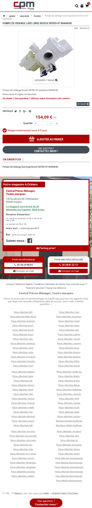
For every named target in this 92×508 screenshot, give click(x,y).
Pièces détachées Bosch (23, 326)
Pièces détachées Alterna (69, 386)
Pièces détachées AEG (23, 313)
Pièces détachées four (23, 446)
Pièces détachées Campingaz (22, 344)
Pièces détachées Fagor (69, 313)
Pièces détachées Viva (23, 413)
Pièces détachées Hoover (69, 322)
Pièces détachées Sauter (22, 377)
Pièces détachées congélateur (23, 468)
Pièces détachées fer (69, 441)
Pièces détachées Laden (23, 353)
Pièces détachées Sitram (23, 390)
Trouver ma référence (56, 289)
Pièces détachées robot (69, 437)
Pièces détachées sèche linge (23, 441)
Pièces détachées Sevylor (69, 455)
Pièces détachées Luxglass (69, 417)
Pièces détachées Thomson (23, 404)
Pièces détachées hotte (23, 450)
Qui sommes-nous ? (76, 285)
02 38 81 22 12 (68, 265)
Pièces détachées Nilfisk (68, 362)
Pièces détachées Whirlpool (23, 417)
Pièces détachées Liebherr (69, 335)
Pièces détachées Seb (23, 381)
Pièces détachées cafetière (22, 477)
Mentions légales (24, 285)
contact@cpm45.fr (29, 229)
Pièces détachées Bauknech (23, 322)
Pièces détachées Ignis (69, 331)
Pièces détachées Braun (23, 335)
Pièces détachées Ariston (69, 381)
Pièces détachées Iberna (69, 326)
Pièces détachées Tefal (23, 395)
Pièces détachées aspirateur (23, 472)
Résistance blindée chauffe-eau (69, 422)
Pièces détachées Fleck (69, 399)
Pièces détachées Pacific (69, 408)
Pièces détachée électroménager (69, 472)
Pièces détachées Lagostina (69, 344)
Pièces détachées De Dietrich (23, 358)
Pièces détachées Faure (23, 367)
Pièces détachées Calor (23, 340)
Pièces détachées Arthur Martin (23, 317)
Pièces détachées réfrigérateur (23, 463)
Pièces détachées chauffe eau (69, 373)
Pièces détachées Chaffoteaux (69, 390)
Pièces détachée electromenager (69, 459)
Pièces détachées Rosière (69, 367)
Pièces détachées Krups (69, 349)
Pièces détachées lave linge (23, 432)
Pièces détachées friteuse (69, 450)
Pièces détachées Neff (23, 426)
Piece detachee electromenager (69, 463)
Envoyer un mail (23, 271)
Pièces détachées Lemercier (69, 395)
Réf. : (77, 28)
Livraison (10, 285)
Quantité (28, 123)
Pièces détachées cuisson (23, 459)
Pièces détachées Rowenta (23, 373)
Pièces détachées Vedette (23, 408)
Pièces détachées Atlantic (69, 377)
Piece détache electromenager (69, 481)
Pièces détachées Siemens (23, 386)
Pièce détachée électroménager (69, 477)
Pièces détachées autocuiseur (69, 446)
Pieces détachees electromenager (68, 468)
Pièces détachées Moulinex (69, 358)
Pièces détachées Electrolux (23, 362)
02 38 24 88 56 (23, 265)
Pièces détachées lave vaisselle (22, 437)
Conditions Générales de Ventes (49, 285)
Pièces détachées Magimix (69, 353)
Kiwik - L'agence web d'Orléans (60, 494)
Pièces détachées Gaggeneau (68, 317)
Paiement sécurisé (35, 289)
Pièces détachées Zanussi (23, 422)
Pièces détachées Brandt (23, 331)
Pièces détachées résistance (69, 432)
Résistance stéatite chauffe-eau (69, 426)
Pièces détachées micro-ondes (23, 455)
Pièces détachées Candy (23, 349)
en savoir (83, 104)
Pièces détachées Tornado (69, 340)
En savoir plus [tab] (12, 160)
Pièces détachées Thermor (23, 399)
